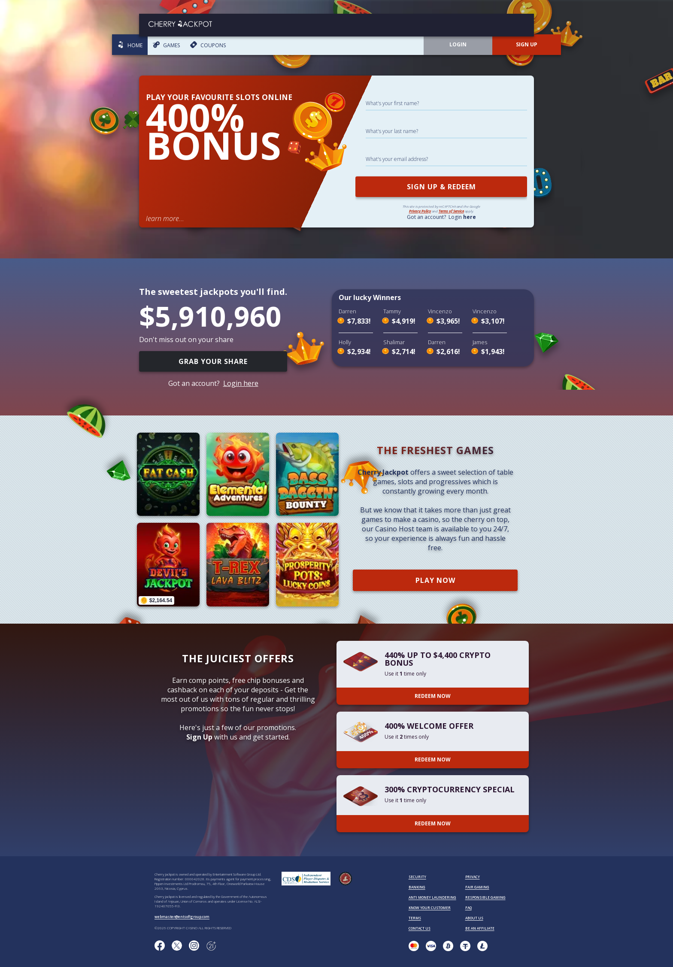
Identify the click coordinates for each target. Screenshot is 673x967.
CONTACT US (419, 928)
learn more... (165, 218)
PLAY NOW (435, 580)
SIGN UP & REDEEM (441, 186)
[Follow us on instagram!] (194, 946)
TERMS (415, 917)
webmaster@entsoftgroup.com (182, 916)
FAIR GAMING (477, 887)
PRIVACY (472, 876)
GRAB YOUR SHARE (213, 361)
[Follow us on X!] (177, 946)
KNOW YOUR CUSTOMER (430, 907)
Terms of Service (451, 211)
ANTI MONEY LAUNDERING (432, 897)
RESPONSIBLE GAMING (485, 897)
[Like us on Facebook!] (160, 946)
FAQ (468, 907)
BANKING (417, 887)
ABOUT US (474, 917)
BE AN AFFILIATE (479, 928)
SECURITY (417, 876)
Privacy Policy (420, 211)
